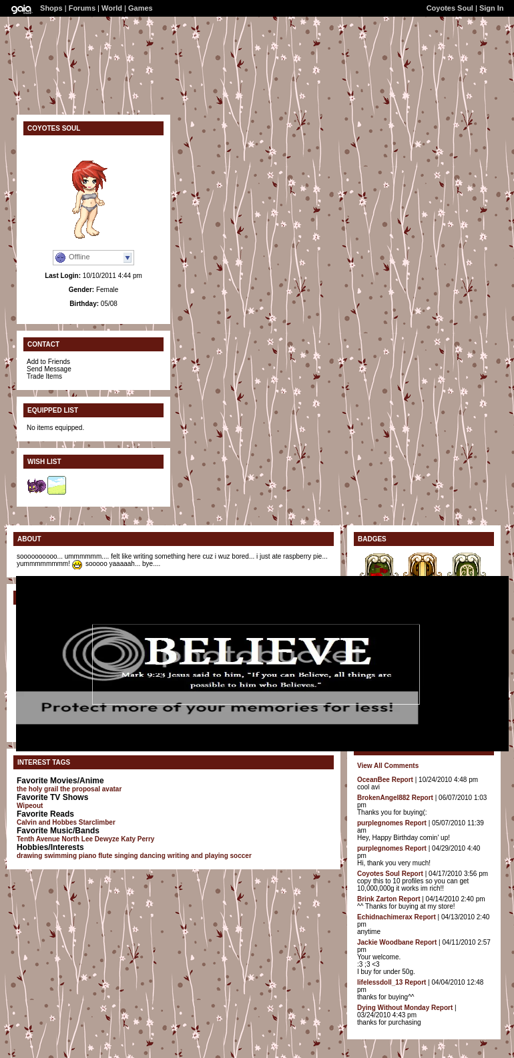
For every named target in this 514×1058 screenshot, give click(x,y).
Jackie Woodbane (385, 942)
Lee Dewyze (100, 839)
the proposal (80, 789)
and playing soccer (221, 855)
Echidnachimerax (385, 917)
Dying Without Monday (393, 1007)
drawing (29, 855)
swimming (60, 855)
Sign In (491, 8)
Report (402, 779)
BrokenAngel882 (383, 797)
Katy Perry (137, 839)
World (111, 8)
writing (179, 855)
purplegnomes (380, 823)
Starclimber (97, 822)
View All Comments (388, 765)
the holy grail (37, 789)
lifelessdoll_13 (380, 982)
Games (140, 8)
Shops (51, 8)
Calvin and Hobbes (47, 822)
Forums (82, 8)
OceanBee (373, 779)
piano (88, 855)
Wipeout (30, 805)
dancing (153, 855)
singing (126, 855)
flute (105, 855)
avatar (111, 789)
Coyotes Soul (450, 8)
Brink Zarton (377, 899)
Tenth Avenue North (48, 839)
